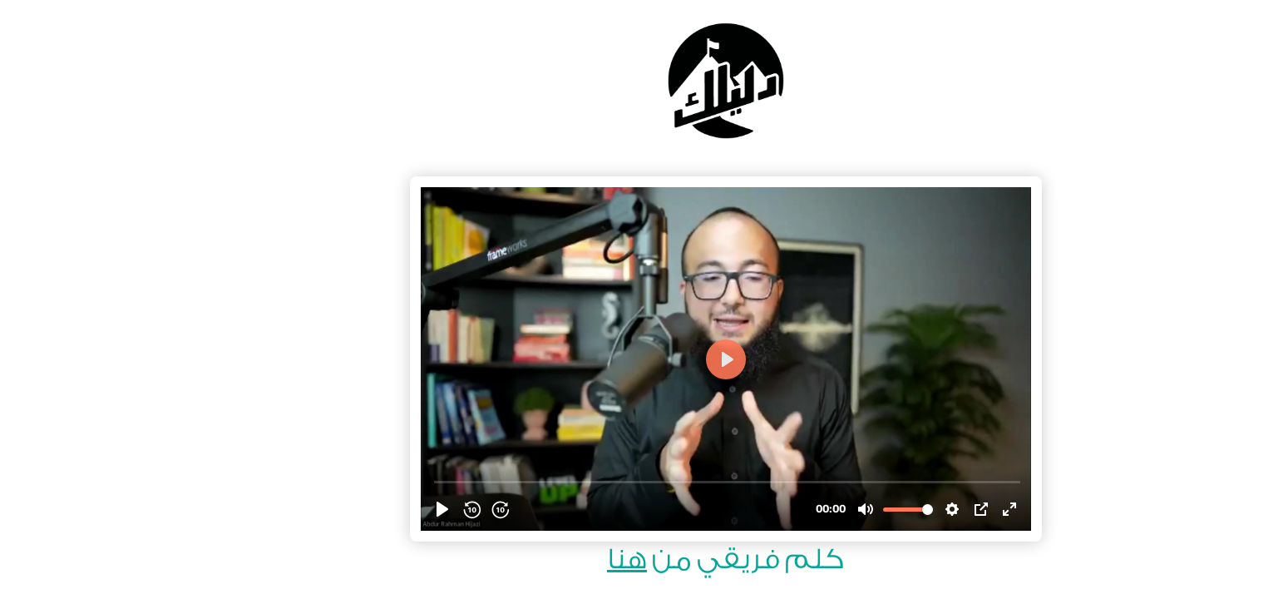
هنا (545, 559)
